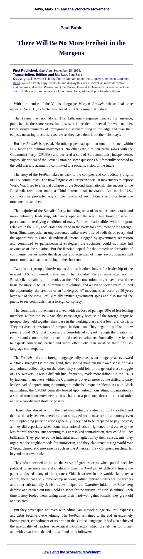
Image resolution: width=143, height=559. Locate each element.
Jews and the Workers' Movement (71, 552)
